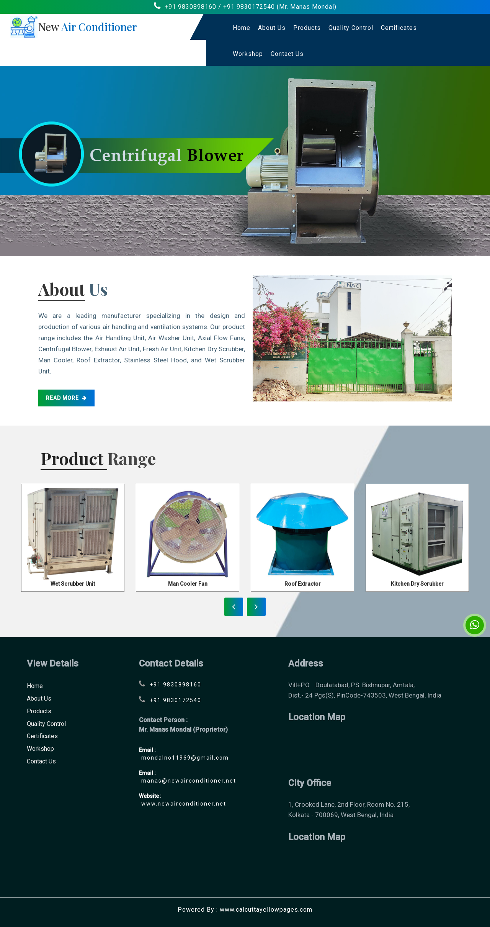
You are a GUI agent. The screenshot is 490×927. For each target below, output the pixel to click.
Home (241, 27)
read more (66, 398)
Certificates (399, 27)
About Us (272, 27)
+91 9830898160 (190, 6)
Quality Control (350, 27)
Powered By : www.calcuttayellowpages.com (245, 909)
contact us (287, 53)
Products (307, 27)
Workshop (248, 53)
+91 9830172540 (249, 6)
